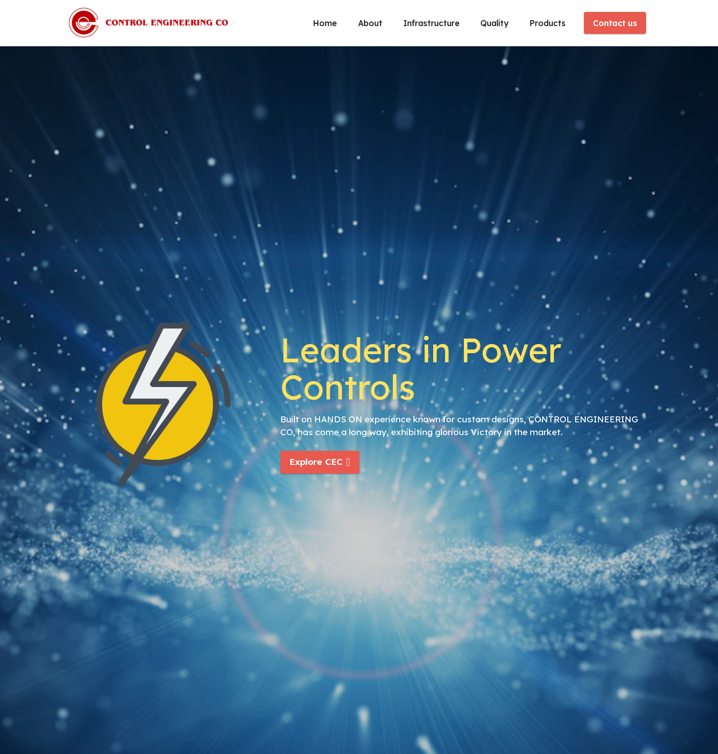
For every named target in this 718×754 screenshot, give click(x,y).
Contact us (615, 23)
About (370, 23)
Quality (494, 23)
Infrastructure (431, 23)
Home (325, 23)
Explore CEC (319, 461)
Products (547, 23)
